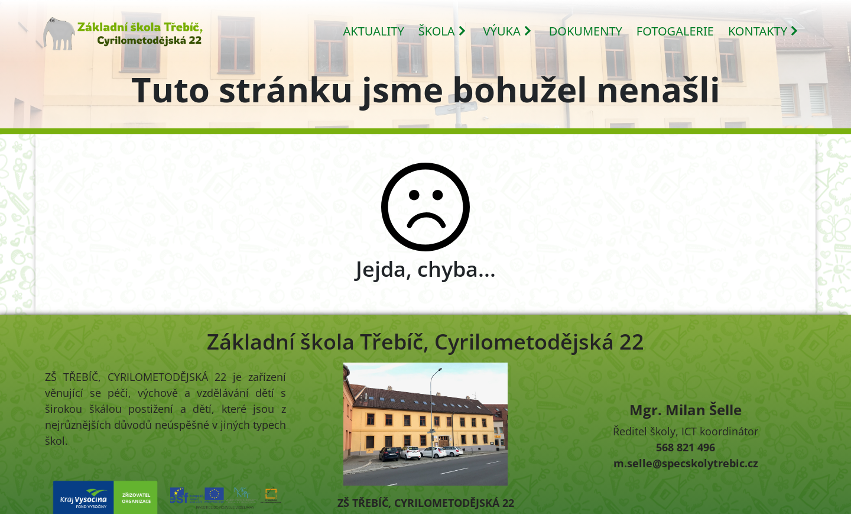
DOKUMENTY (585, 31)
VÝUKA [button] (507, 31)
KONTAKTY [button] (763, 31)
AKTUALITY (373, 31)
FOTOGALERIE (675, 31)
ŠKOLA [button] (442, 31)
